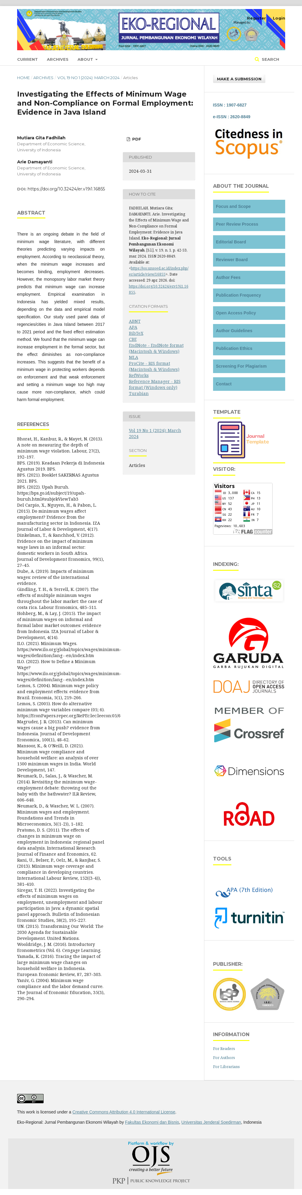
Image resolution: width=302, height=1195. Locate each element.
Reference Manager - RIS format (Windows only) (155, 384)
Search (270, 59)
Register (256, 18)
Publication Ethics (234, 348)
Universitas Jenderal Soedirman (211, 1122)
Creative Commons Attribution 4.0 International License (123, 1112)
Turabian (139, 393)
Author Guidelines (234, 330)
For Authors (224, 1057)
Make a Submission (239, 78)
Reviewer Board (232, 259)
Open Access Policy (236, 312)
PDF (136, 139)
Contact (224, 383)
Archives (58, 59)
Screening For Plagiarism (241, 366)
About (86, 59)
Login (279, 18)
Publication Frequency (238, 295)
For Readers (224, 1048)
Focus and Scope (233, 206)
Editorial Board (231, 241)
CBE (133, 339)
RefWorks (139, 375)
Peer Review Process (237, 224)
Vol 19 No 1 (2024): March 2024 (88, 77)
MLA (133, 357)
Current (27, 59)
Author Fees (228, 277)
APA (133, 327)
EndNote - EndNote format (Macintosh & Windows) (156, 348)
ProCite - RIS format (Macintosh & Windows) (154, 366)
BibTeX (136, 333)
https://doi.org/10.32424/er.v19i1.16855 (66, 189)
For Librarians (226, 1066)
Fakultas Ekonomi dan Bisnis (152, 1122)
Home (23, 77)
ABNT (135, 321)
